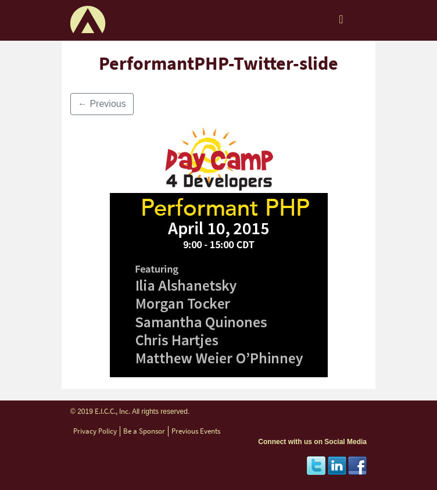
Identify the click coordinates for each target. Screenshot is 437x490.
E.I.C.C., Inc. (112, 411)
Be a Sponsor (144, 431)
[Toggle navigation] (341, 22)
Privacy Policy (95, 431)
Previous (102, 104)
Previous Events (195, 431)
